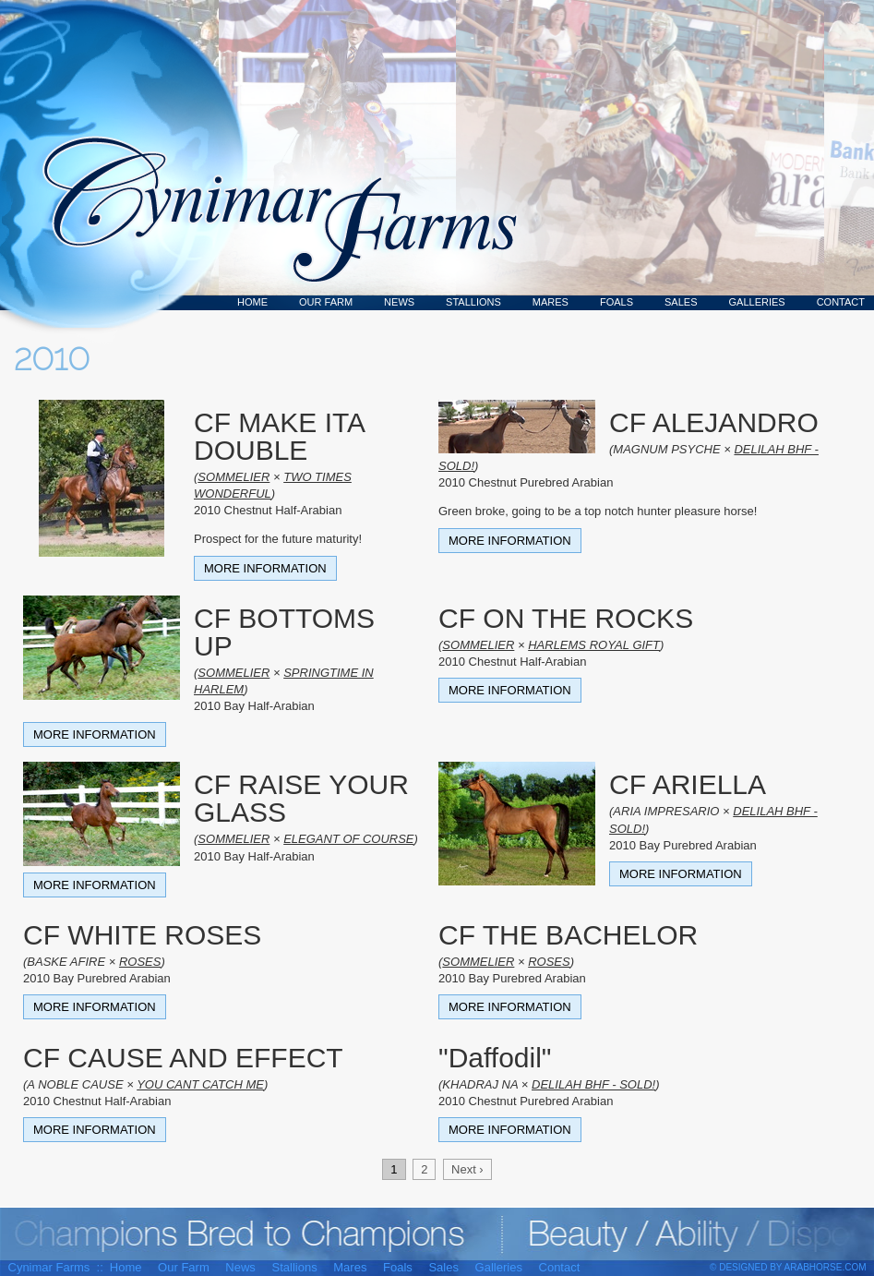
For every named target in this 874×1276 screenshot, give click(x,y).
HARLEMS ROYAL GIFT (594, 645)
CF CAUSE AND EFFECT (183, 1057)
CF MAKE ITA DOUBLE (279, 436)
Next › (467, 1169)
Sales (680, 301)
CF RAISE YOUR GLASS (301, 798)
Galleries (757, 301)
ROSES (140, 962)
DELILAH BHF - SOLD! (593, 1084)
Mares (551, 301)
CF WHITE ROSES (142, 935)
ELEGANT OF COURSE (348, 839)
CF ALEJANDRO (714, 422)
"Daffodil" (494, 1057)
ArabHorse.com (825, 1267)
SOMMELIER (233, 477)
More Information (265, 568)
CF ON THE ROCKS (565, 618)
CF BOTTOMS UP (284, 632)
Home (252, 301)
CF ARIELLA (687, 784)
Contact (841, 301)
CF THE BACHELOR (568, 935)
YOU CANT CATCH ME (200, 1084)
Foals (616, 301)
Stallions (473, 301)
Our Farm (326, 301)
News (399, 301)
